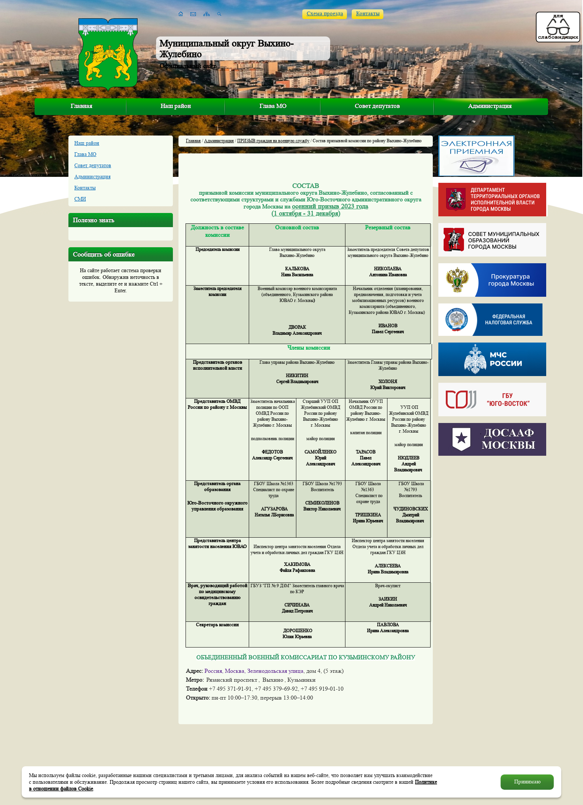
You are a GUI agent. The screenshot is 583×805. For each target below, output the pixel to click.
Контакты (368, 13)
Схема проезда (325, 13)
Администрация (490, 105)
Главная (81, 105)
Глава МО (273, 105)
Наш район (176, 105)
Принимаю (527, 782)
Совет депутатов (377, 105)
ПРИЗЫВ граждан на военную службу (273, 140)
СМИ (80, 199)
